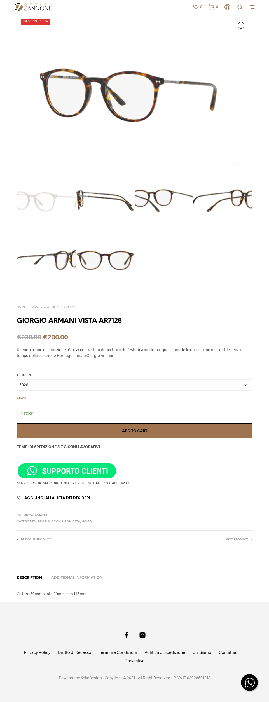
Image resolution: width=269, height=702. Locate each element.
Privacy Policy (37, 652)
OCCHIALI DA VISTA (45, 307)
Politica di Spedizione (164, 652)
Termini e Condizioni (118, 652)
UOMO (87, 521)
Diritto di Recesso (74, 652)
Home (21, 307)
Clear (21, 398)
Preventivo (135, 660)
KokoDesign (91, 678)
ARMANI (70, 307)
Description (29, 578)
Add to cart (134, 431)
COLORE (24, 375)
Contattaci (228, 652)
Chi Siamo (202, 652)
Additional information (77, 578)
